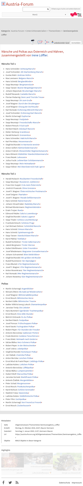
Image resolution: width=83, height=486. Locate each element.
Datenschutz (64, 482)
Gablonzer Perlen (30, 332)
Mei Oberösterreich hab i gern (31, 166)
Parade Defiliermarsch (30, 197)
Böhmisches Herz (24, 298)
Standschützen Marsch (28, 235)
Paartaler (23, 194)
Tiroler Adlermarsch (31, 241)
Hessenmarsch (24, 141)
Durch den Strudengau (29, 103)
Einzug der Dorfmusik (28, 106)
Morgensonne (23, 383)
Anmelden (76, 42)
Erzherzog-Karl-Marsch (31, 113)
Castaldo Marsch (27, 94)
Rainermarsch (24, 200)
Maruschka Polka (24, 374)
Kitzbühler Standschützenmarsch (33, 154)
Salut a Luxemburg (28, 213)
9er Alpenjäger (28, 260)
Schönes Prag (27, 223)
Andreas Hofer (24, 75)
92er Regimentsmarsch (32, 276)
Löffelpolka (28, 367)
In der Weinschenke (26, 345)
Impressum (77, 482)
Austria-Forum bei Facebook (3, 482)
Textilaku (21, 238)
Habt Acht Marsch (28, 138)
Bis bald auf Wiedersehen (30, 291)
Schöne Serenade (26, 389)
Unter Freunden (30, 248)
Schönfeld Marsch (32, 226)
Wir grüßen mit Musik (30, 257)
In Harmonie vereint (30, 144)
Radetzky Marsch (32, 204)
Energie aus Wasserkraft (71, 473)
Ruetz (20, 210)
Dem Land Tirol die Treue (32, 97)
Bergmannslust (26, 84)
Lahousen (21, 157)
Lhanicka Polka (23, 355)
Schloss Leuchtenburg (27, 219)
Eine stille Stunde (24, 314)
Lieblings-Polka (36, 361)
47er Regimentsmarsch (30, 267)
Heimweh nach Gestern (26, 339)
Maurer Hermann (47, 428)
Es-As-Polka (26, 317)
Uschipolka (20, 399)
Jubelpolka (22, 348)
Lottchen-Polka (26, 364)
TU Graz (76, 14)
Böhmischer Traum (26, 301)
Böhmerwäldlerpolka (28, 295)
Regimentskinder (32, 207)
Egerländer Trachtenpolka (31, 310)
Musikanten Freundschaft (31, 178)
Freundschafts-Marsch (29, 122)
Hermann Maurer (46, 431)
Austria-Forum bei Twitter (10, 482)
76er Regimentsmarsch (33, 270)
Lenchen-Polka (25, 358)
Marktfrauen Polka (29, 377)
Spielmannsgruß (25, 232)
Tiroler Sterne (28, 245)
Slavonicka (23, 392)
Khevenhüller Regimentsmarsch (33, 151)
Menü (34, 14)
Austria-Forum (19, 4)
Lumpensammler (24, 370)
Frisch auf (23, 125)
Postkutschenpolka (25, 386)
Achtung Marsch (27, 68)
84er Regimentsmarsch (28, 273)
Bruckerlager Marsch (31, 91)
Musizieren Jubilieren (29, 181)
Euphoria (26, 116)
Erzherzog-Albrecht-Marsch (30, 109)
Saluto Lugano (27, 216)
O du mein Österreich (30, 185)
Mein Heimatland (27, 163)
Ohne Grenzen (28, 188)
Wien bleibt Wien (31, 254)
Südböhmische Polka (29, 396)
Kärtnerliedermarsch (27, 147)
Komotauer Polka (29, 351)
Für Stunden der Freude (28, 329)
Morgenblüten (26, 380)
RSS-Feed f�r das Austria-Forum (17, 482)
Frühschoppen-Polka (27, 323)
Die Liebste (24, 307)
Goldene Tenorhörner (28, 336)
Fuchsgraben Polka (25, 326)
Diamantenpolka (38, 304)
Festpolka (23, 320)
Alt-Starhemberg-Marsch (32, 72)
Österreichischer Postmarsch (33, 191)
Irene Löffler (39, 55)
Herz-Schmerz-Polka (26, 342)
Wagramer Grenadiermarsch (34, 251)
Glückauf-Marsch (26, 128)
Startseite (3, 4)
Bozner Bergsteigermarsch (29, 87)
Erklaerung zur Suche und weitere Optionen (65, 9)
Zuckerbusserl (23, 405)
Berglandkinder (25, 81)
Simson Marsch (25, 229)
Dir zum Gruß (25, 100)
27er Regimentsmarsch (28, 264)
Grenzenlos (25, 135)
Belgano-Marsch (26, 78)
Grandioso (24, 132)
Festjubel (24, 119)
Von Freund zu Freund (31, 402)
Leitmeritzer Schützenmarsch (30, 160)
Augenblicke (27, 288)
